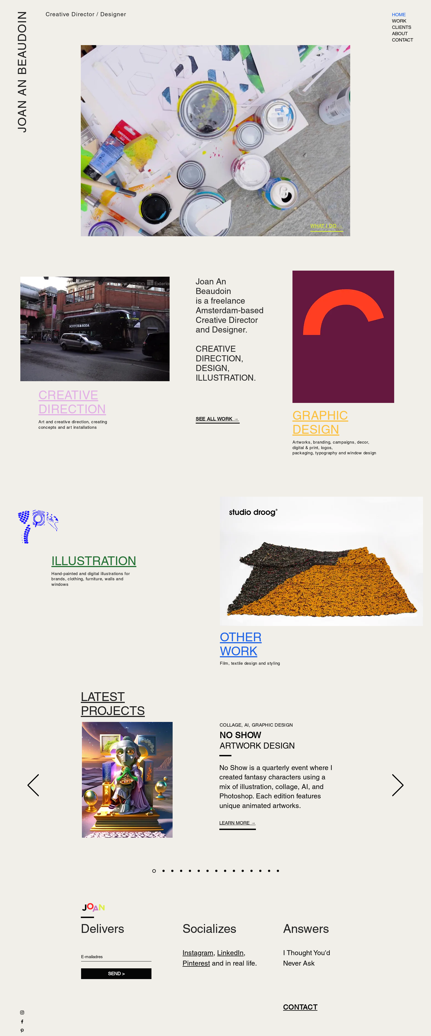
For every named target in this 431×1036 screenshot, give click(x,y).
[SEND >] (116, 973)
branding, (322, 442)
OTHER (241, 637)
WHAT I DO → (326, 226)
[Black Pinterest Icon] (22, 1030)
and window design (357, 452)
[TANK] (172, 871)
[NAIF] (181, 871)
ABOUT (400, 33)
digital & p (302, 447)
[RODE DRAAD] (207, 871)
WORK (399, 21)
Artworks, (302, 442)
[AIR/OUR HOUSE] (225, 871)
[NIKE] (163, 871)
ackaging (304, 452)
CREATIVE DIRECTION (72, 402)
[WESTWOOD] (190, 871)
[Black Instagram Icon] (22, 1012)
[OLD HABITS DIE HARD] (251, 871)
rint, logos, (322, 447)
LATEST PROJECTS (113, 704)
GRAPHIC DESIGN (320, 422)
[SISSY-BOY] (260, 871)
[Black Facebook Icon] (22, 1021)
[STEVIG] (199, 871)
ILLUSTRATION (93, 561)
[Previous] (33, 785)
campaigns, (345, 442)
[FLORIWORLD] (234, 871)
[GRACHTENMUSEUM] (243, 871)
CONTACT (402, 40)
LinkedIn (230, 953)
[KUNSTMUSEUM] (269, 871)
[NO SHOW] (154, 871)
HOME (399, 14)
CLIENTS (401, 27)
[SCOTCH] (278, 871)
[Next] (398, 785)
